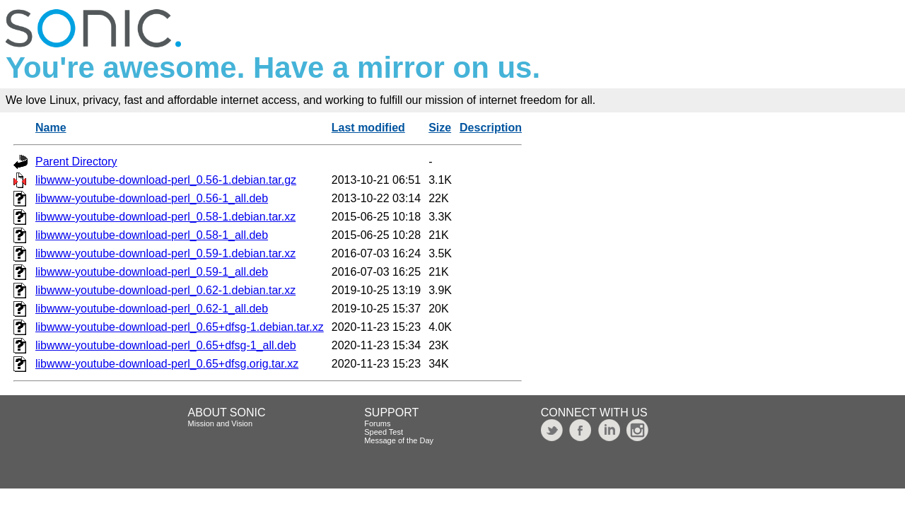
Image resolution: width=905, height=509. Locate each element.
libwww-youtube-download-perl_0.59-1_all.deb (151, 272)
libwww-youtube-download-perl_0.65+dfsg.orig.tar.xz (166, 364)
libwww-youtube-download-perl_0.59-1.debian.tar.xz (165, 253)
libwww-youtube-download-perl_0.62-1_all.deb (151, 309)
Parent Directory (76, 162)
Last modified (368, 128)
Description (491, 128)
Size (439, 128)
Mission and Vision (220, 423)
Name (50, 128)
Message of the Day (398, 440)
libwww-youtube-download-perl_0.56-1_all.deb (151, 198)
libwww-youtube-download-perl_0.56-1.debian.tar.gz (165, 180)
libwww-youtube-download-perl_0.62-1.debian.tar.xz (165, 290)
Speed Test (383, 432)
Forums (377, 423)
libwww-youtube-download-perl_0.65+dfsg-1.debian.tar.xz (179, 327)
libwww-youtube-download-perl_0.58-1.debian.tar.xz (165, 217)
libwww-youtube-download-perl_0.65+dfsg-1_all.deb (165, 345)
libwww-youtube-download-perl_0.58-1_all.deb (151, 235)
